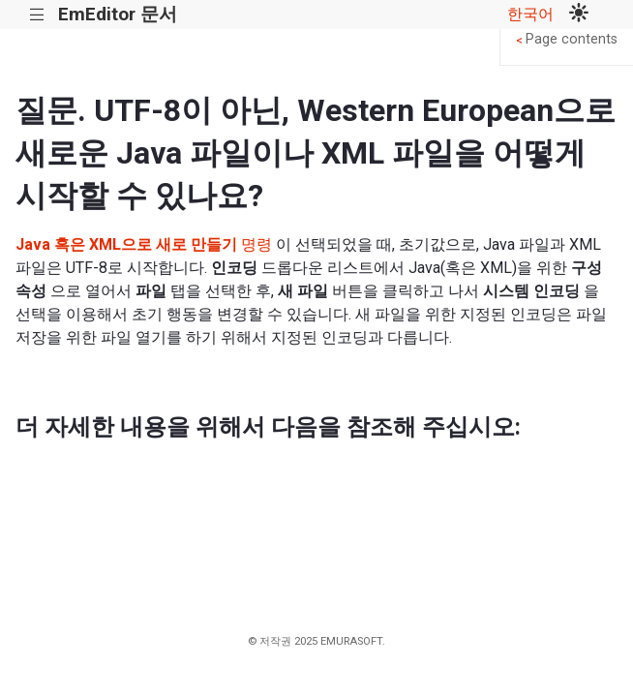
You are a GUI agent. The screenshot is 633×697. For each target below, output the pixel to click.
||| (37, 15)
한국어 (530, 14)
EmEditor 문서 (117, 14)
